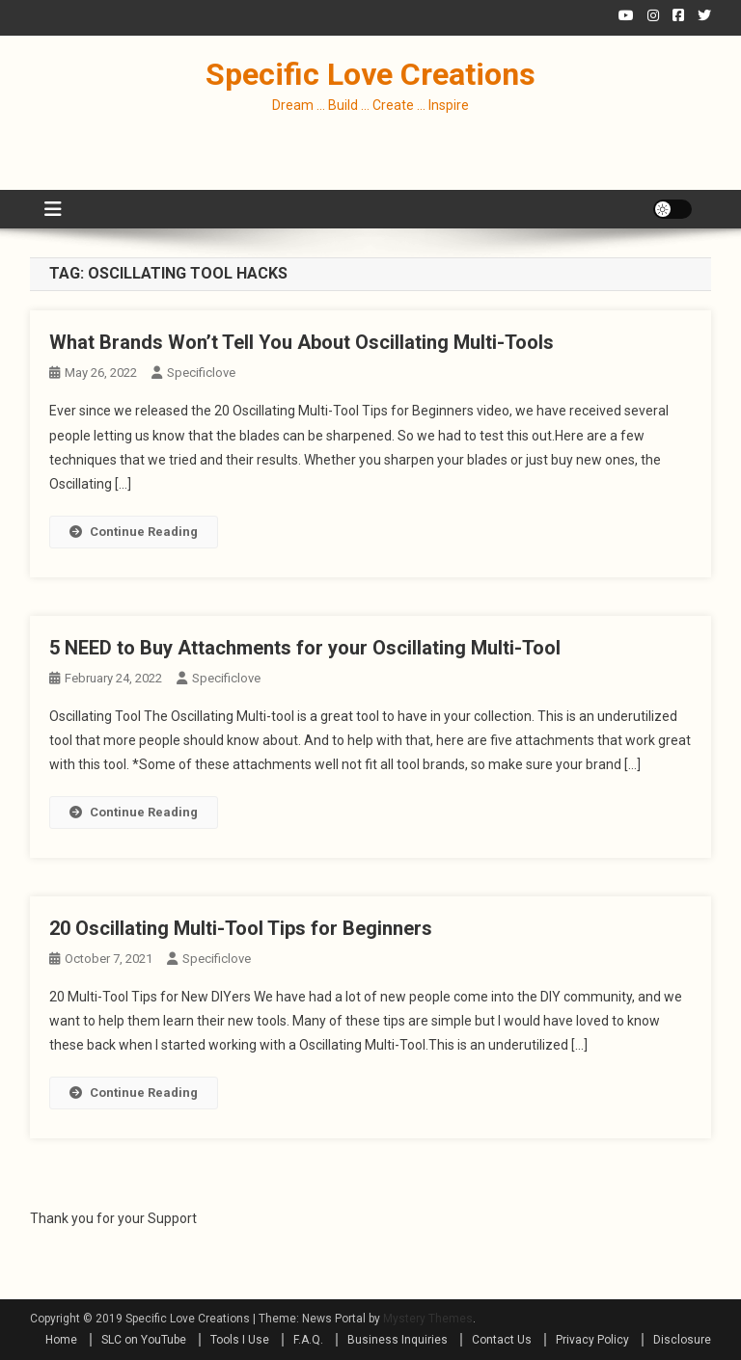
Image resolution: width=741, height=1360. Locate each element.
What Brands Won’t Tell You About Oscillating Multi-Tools (301, 342)
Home (61, 1340)
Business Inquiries (397, 1340)
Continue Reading (133, 531)
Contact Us (502, 1340)
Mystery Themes (428, 1318)
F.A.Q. (308, 1340)
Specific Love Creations (370, 74)
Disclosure (682, 1340)
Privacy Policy (592, 1340)
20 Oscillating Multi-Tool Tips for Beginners (240, 928)
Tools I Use (239, 1340)
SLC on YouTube (143, 1340)
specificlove (201, 372)
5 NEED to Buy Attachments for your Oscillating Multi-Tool (305, 647)
